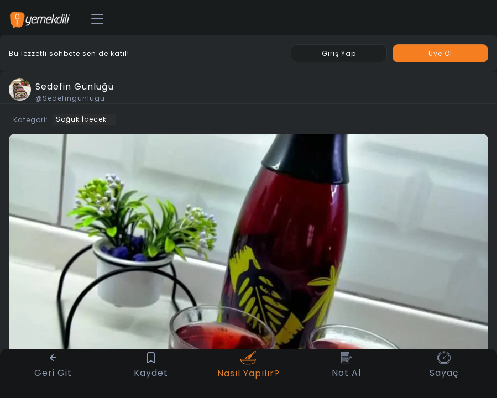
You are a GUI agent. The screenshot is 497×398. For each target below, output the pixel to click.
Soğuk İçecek (81, 119)
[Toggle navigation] (97, 19)
